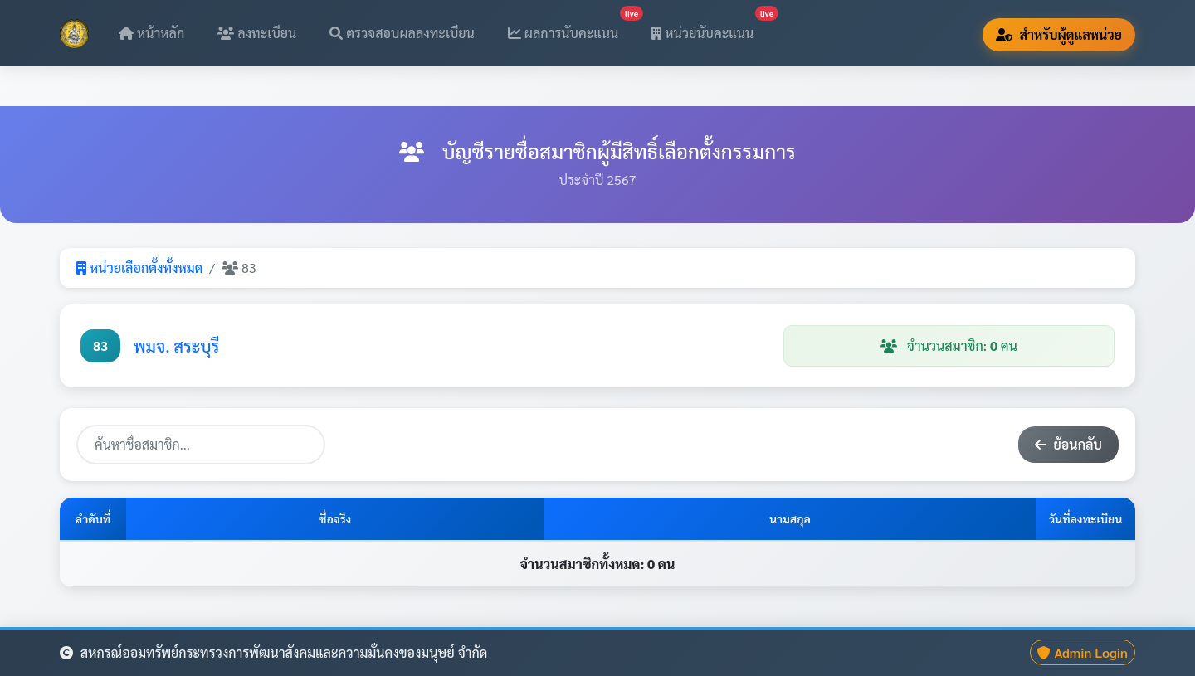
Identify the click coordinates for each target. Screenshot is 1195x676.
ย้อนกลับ (1068, 444)
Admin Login (1082, 652)
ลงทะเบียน (256, 32)
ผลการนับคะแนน (570, 27)
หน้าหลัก (151, 32)
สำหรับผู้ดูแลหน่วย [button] (1059, 34)
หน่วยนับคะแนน (709, 27)
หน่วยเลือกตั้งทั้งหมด (139, 267)
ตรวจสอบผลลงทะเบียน (402, 32)
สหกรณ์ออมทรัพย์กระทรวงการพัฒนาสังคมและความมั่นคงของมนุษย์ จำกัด (273, 652)
